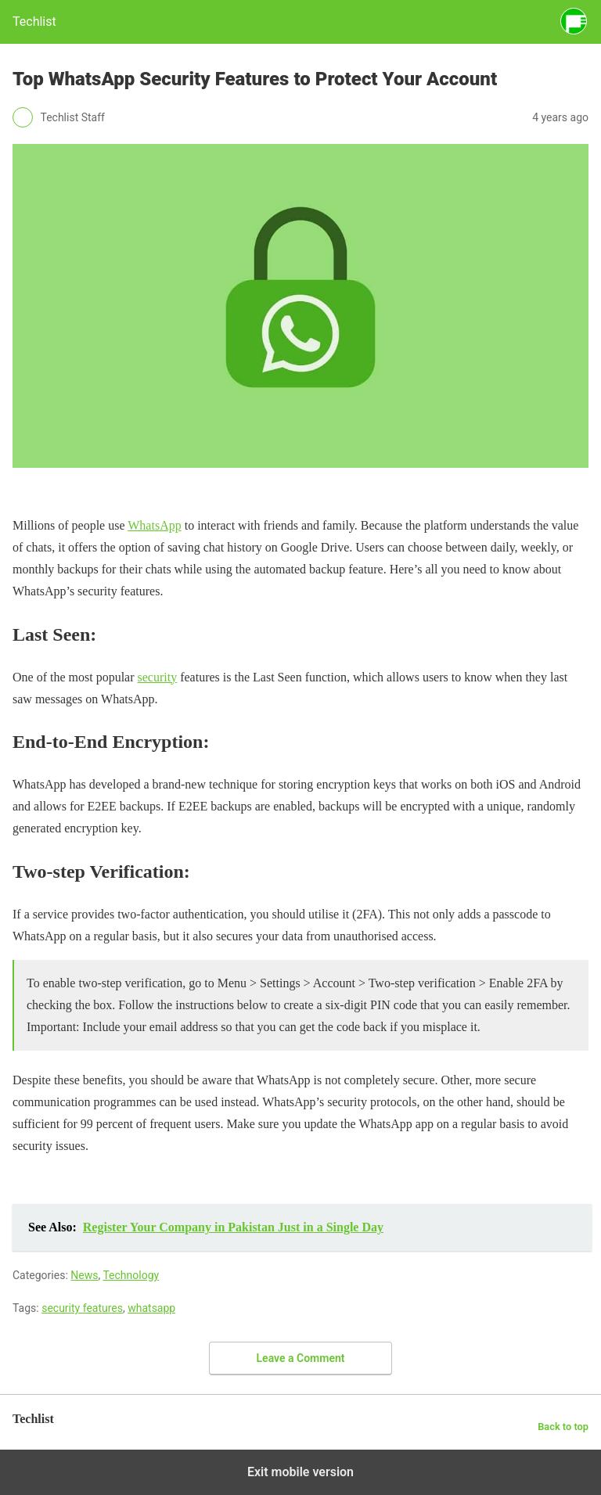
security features (82, 1308)
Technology (131, 1275)
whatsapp (151, 1308)
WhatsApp (154, 525)
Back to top (563, 1426)
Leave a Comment (301, 1358)
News (84, 1275)
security (158, 677)
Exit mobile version (300, 1471)
